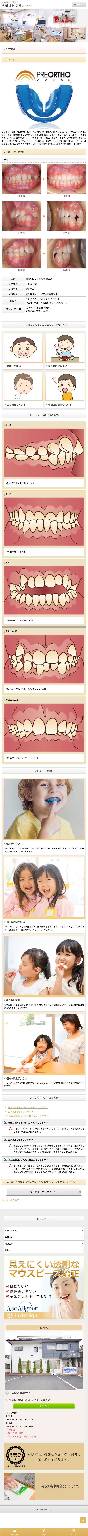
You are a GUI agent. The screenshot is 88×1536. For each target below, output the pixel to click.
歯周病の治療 (10, 1230)
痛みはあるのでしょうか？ (20, 1111)
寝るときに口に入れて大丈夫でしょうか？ (28, 1115)
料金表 (8, 1250)
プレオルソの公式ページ (43, 1192)
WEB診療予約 (14, 1534)
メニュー (73, 1534)
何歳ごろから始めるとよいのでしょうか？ (28, 1107)
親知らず (9, 1237)
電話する (44, 1534)
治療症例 (9, 1243)
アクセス (44, 1406)
